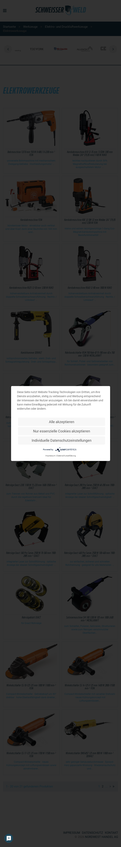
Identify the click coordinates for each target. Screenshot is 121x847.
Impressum (50, 456)
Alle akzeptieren (61, 422)
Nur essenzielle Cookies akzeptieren (61, 431)
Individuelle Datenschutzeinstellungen (61, 440)
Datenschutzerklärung (66, 456)
